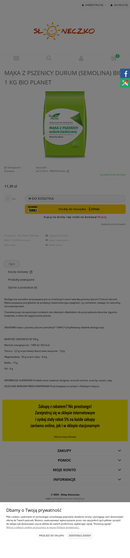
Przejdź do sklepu (51, 535)
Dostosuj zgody (80, 535)
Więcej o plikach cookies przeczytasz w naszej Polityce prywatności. (42, 527)
